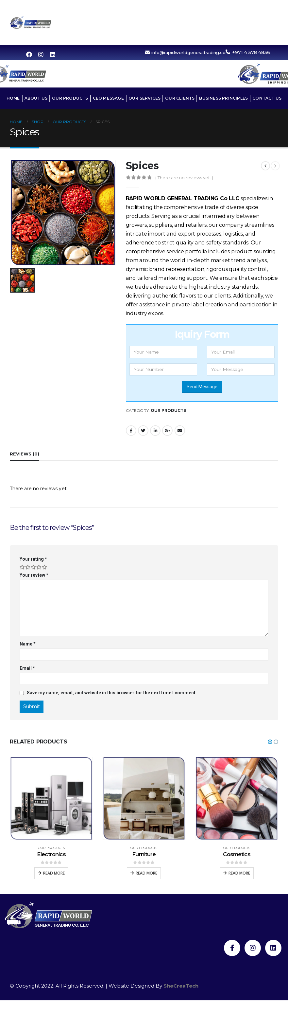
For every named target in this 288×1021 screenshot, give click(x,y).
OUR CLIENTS (205, 22)
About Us (181, 7)
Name (28, 643)
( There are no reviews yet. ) (184, 177)
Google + (167, 430)
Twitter (143, 430)
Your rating (33, 559)
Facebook (131, 430)
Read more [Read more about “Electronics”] (54, 873)
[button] (270, 742)
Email (180, 430)
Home (153, 7)
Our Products (219, 7)
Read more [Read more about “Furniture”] (146, 873)
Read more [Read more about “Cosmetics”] (239, 873)
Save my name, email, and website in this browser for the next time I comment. (112, 692)
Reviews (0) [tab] (24, 453)
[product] (51, 798)
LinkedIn (155, 430)
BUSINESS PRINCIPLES (254, 22)
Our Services (164, 22)
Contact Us (214, 37)
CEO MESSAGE (262, 7)
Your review (34, 575)
